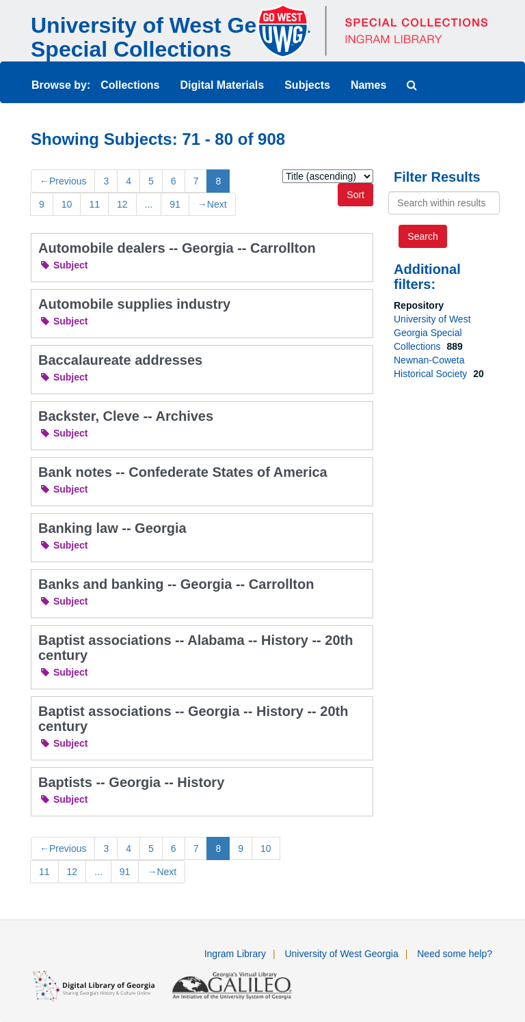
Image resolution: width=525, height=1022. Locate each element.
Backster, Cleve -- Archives (125, 416)
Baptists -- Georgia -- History (131, 782)
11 (94, 204)
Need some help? (454, 953)
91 (175, 204)
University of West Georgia (341, 953)
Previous (63, 181)
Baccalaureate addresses (120, 360)
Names (368, 85)
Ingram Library (235, 953)
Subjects (307, 85)
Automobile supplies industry (134, 304)
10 (67, 204)
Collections (129, 85)
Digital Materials (222, 85)
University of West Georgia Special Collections (170, 37)
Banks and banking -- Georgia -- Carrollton (176, 584)
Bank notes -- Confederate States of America (182, 472)
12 (122, 204)
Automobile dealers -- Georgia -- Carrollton (177, 247)
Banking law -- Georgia (112, 528)
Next (212, 204)
